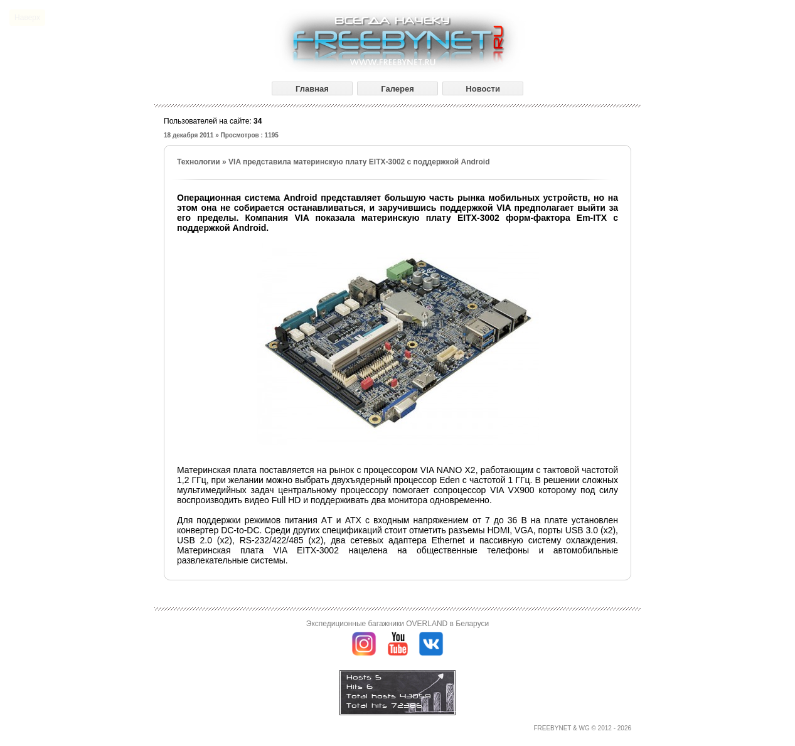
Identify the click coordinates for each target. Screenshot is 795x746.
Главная (312, 88)
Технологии (198, 161)
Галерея (397, 88)
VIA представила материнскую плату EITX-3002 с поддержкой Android (358, 161)
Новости (483, 88)
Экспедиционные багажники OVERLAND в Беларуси (397, 623)
